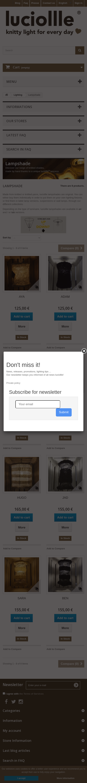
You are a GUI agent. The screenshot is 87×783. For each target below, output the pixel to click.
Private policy (13, 383)
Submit (64, 412)
